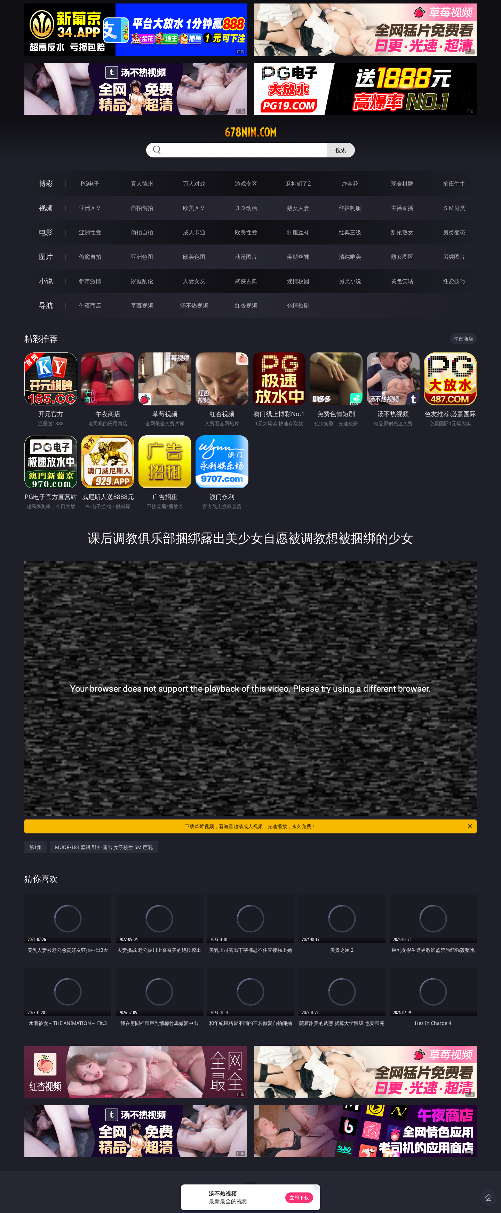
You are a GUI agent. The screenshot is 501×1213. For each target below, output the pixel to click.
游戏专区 (246, 183)
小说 (46, 281)
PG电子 (90, 183)
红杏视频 (246, 305)
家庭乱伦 (142, 281)
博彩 (46, 183)
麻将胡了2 (298, 183)
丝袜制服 (350, 208)
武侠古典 (246, 281)
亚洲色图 (142, 257)
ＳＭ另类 (454, 208)
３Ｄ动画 (246, 208)
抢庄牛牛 (454, 183)
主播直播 (402, 208)
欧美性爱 (246, 232)
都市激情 (90, 281)
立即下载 (299, 1197)
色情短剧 (298, 305)
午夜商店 (90, 305)
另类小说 (350, 281)
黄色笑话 (402, 281)
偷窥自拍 (90, 257)
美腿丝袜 (298, 257)
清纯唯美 (350, 257)
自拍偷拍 (142, 208)
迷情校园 (298, 281)
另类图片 (454, 257)
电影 (46, 232)
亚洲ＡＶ (90, 208)
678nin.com (250, 132)
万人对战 (194, 183)
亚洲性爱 (90, 232)
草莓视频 (142, 305)
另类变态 (454, 232)
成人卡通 (194, 232)
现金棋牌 (402, 183)
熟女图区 (402, 257)
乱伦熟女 (402, 232)
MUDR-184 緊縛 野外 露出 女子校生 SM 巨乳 (104, 847)
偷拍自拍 (142, 232)
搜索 (341, 150)
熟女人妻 (298, 208)
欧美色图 (194, 257)
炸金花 (350, 183)
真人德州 (142, 183)
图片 (46, 256)
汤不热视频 (194, 305)
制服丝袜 (298, 232)
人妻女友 (194, 281)
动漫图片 (246, 257)
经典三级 (350, 232)
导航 (46, 305)
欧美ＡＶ (194, 208)
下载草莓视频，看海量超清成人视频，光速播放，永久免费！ (329, 826)
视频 (46, 207)
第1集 (35, 847)
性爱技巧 (454, 281)
